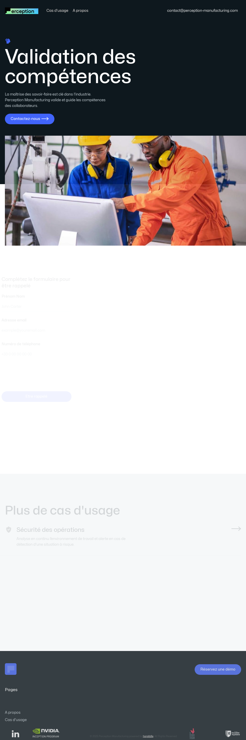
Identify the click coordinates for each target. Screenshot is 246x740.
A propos (80, 10)
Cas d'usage (57, 10)
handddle (148, 736)
